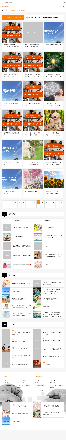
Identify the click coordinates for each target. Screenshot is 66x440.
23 (30, 206)
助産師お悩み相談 (39, 385)
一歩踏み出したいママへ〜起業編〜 (23, 386)
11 (46, 202)
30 (57, 206)
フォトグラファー (39, 390)
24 (34, 206)
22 (27, 206)
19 (15, 206)
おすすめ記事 (48, 220)
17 (8, 206)
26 (42, 206)
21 (23, 206)
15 (61, 202)
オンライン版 (20, 382)
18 (11, 206)
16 (4, 206)
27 (46, 206)
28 (50, 206)
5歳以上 (37, 382)
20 (19, 206)
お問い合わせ (5, 390)
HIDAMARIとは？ (21, 380)
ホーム (4, 380)
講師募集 (19, 390)
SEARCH (64, 2)
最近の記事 (17, 220)
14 (57, 202)
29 (53, 206)
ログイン (59, 6)
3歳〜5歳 (52, 380)
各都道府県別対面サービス (8, 385)
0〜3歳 (37, 380)
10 (42, 202)
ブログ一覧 (5, 382)
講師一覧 (52, 382)
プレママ (52, 390)
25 (38, 206)
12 (50, 202)
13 (53, 202)
